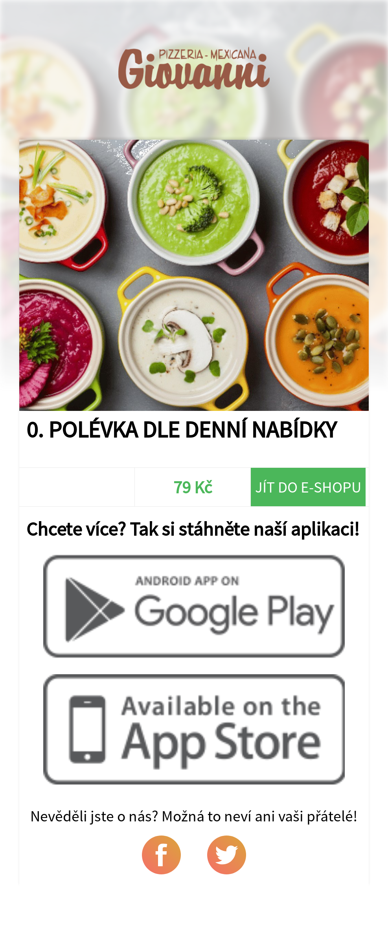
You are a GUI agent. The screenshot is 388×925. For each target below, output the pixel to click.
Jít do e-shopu (308, 487)
